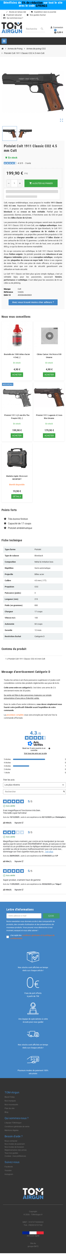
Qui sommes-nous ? (13, 18)
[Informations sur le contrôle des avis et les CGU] (49, 748)
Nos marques (10, 1101)
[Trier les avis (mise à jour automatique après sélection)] (34, 784)
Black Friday (10, 1097)
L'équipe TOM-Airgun (13, 1123)
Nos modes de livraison (14, 1147)
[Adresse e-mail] (23, 915)
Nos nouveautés (11, 1105)
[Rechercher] (35, 29)
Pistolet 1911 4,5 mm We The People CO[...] (16, 416)
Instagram (9, 1174)
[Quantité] (14, 183)
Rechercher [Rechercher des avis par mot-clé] (33, 791)
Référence (8, 292)
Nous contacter (11, 1141)
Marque (7, 289)
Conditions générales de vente (17, 1126)
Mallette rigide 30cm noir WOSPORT (17, 477)
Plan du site (9, 1108)
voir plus (49, 851)
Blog (6, 1112)
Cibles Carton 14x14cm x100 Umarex (49, 355)
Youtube (8, 1170)
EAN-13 (7, 295)
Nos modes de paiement (15, 1144)
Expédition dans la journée (43, 12)
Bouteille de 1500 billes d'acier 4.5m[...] (17, 355)
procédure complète (15, 715)
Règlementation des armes (16, 1150)
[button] (33, 302)
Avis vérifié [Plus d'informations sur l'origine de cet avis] (10, 806)
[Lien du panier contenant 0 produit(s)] (58, 32)
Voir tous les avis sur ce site (35, 753)
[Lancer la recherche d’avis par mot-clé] (64, 791)
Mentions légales (11, 1130)
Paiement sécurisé (12, 15)
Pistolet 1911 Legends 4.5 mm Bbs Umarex (49, 416)
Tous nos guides (11, 1153)
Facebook (9, 1167)
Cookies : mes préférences (15, 1156)
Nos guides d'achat (36, 15)
